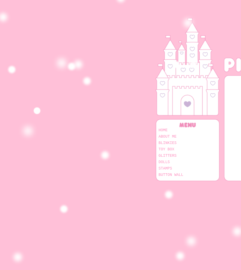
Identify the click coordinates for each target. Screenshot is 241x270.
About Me (168, 136)
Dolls (164, 162)
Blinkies (168, 143)
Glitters (168, 155)
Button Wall (171, 174)
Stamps (165, 168)
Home (163, 130)
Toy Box (166, 149)
